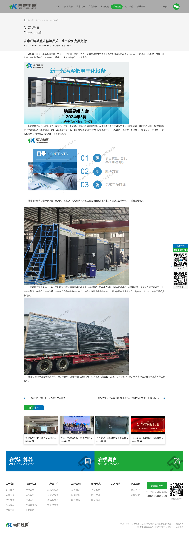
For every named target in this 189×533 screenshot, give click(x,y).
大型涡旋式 (52, 495)
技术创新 (30, 500)
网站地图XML (161, 527)
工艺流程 (30, 510)
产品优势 (30, 490)
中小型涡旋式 (54, 490)
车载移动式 (52, 505)
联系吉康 (141, 6)
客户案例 (75, 500)
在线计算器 (31, 505)
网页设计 (171, 527)
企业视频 (10, 505)
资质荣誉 (10, 500)
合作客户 (75, 490)
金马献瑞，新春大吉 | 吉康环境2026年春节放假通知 (156, 438)
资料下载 (10, 510)
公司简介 (10, 490)
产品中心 (92, 6)
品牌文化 (10, 495)
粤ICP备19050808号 (145, 527)
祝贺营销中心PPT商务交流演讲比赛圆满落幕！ (47, 438)
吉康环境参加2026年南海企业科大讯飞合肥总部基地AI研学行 (89, 438)
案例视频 (75, 495)
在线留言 (135, 495)
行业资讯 (95, 495)
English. (165, 7)
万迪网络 (179, 527)
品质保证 (30, 495)
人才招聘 (129, 6)
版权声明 (179, 524)
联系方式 (135, 490)
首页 (57, 6)
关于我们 (68, 6)
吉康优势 (80, 6)
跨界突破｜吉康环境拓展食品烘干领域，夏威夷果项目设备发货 (125, 438)
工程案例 (105, 6)
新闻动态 (117, 6)
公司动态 (55, 20)
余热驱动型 (52, 500)
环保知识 (95, 500)
